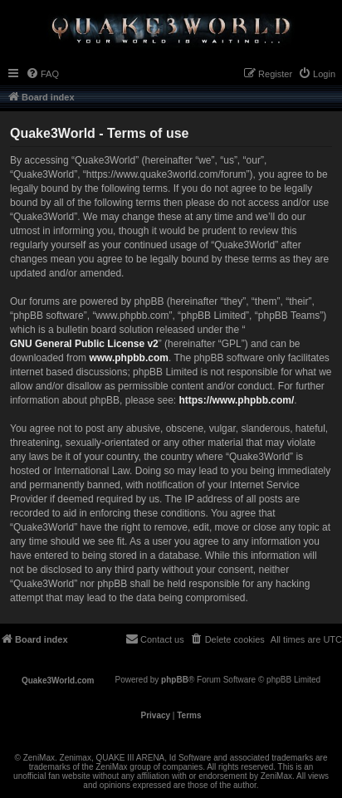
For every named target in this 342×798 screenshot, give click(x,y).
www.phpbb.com (129, 358)
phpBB (174, 679)
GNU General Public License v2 (84, 344)
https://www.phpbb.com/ (236, 400)
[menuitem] (42, 74)
